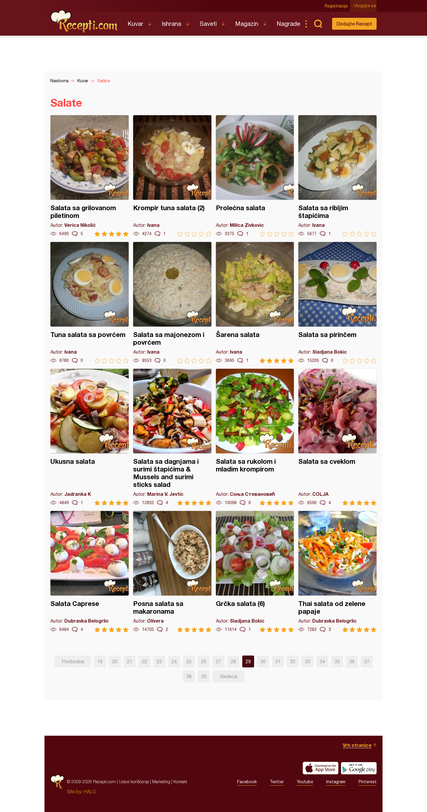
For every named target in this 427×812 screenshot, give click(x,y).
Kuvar (135, 23)
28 (233, 661)
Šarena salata (255, 302)
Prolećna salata (255, 176)
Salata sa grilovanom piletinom (89, 176)
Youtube (305, 781)
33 (307, 661)
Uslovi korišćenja (134, 781)
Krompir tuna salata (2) (172, 176)
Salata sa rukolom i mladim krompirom (255, 437)
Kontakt (180, 781)
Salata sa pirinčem (337, 302)
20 (114, 661)
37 (366, 661)
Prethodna (73, 661)
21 (129, 661)
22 (144, 661)
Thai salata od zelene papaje (337, 571)
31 (278, 661)
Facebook (247, 781)
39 (203, 676)
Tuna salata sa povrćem (89, 302)
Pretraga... (318, 24)
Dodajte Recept (354, 23)
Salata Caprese (89, 571)
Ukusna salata (89, 437)
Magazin (246, 23)
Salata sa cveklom (337, 437)
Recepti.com (84, 21)
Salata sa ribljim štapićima (337, 176)
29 (248, 661)
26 (203, 661)
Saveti (208, 23)
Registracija (336, 6)
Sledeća (228, 676)
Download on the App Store (320, 768)
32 (292, 661)
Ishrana (171, 23)
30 (263, 661)
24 (174, 661)
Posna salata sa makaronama (172, 571)
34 (322, 661)
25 (189, 661)
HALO (90, 791)
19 (100, 661)
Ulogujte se (365, 6)
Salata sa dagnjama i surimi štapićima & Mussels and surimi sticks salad (172, 437)
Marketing (161, 781)
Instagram (335, 781)
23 (159, 661)
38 (189, 676)
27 (218, 661)
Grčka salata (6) (255, 571)
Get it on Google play (359, 768)
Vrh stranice (357, 745)
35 (337, 661)
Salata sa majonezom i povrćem (172, 302)
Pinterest (368, 781)
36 (352, 661)
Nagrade (288, 23)
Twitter (277, 781)
